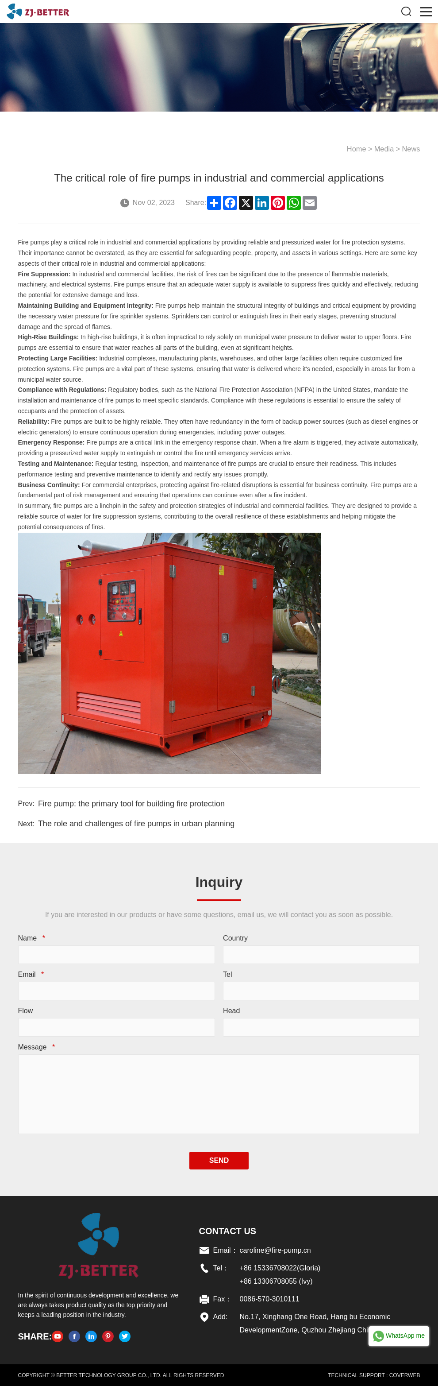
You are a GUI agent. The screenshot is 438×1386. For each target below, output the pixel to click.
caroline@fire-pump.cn (275, 1250)
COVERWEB (405, 1375)
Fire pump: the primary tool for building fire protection (131, 803)
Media (385, 148)
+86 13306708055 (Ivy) (275, 1281)
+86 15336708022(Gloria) (279, 1267)
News (411, 148)
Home (358, 148)
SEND (219, 1160)
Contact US (227, 1230)
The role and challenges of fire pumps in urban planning (136, 823)
